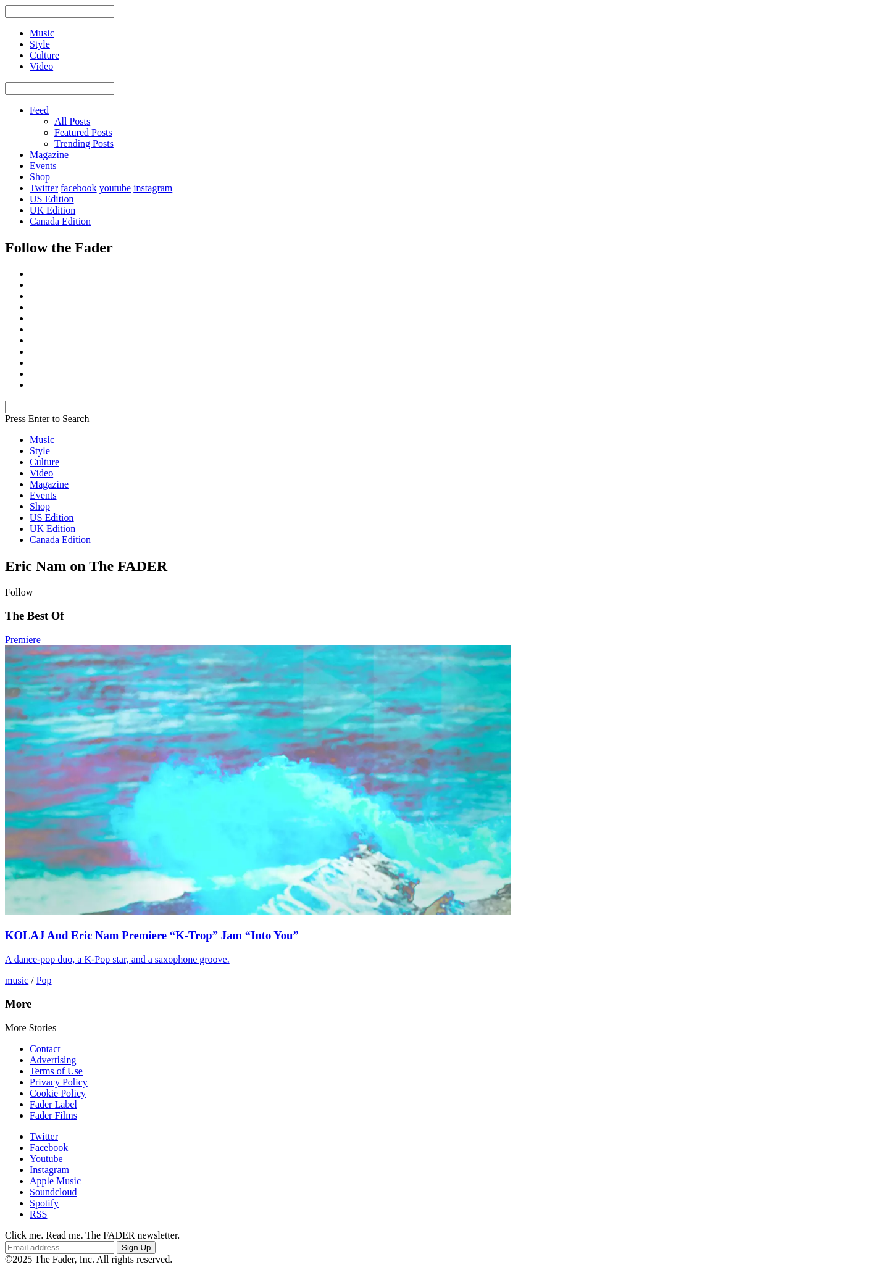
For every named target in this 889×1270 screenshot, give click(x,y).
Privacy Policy (59, 1082)
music (16, 980)
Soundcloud (53, 1192)
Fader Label (53, 1104)
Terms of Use (56, 1071)
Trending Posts (84, 143)
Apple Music (55, 1181)
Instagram (49, 1169)
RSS (38, 1214)
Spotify (44, 1203)
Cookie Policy (58, 1093)
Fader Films (53, 1115)
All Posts (72, 121)
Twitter (44, 188)
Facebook (49, 1147)
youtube (115, 188)
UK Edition (52, 210)
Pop (44, 980)
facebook (79, 188)
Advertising (53, 1060)
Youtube (46, 1158)
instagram (152, 188)
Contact (45, 1049)
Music (42, 439)
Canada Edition (60, 221)
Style (40, 451)
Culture (44, 462)
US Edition (52, 199)
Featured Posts (83, 132)
